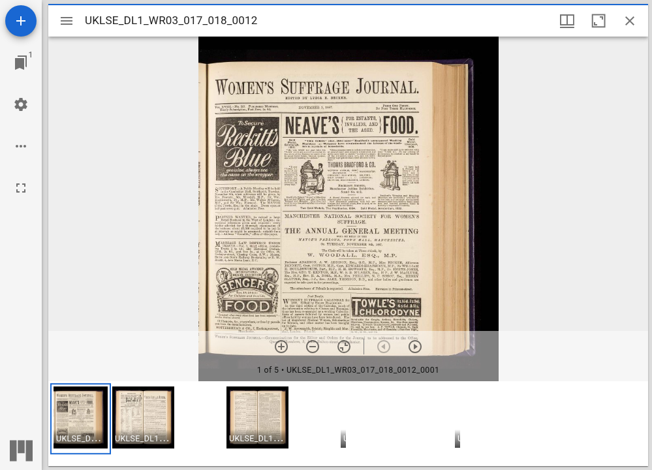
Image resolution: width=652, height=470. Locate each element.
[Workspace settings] (21, 104)
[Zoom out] (312, 346)
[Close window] (629, 21)
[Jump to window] (21, 62)
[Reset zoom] (344, 346)
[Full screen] (21, 188)
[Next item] (415, 346)
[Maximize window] (598, 21)
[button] (81, 418)
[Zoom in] (281, 346)
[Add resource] (21, 21)
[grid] (348, 423)
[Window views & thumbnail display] (567, 21)
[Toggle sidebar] (66, 21)
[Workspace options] (21, 146)
